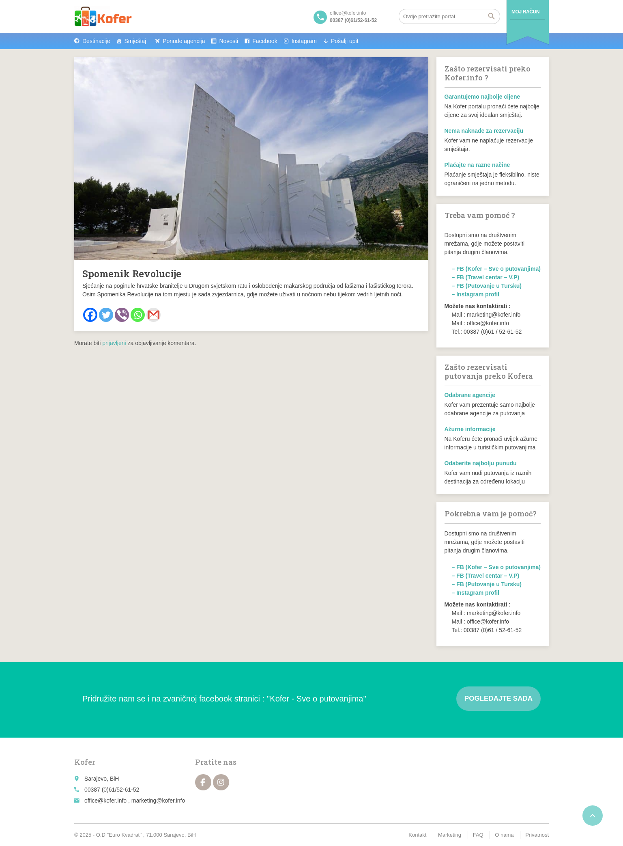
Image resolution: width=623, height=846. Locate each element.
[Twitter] (106, 315)
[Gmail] (153, 315)
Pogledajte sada (498, 698)
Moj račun (525, 12)
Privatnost (537, 835)
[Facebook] (90, 315)
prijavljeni (114, 343)
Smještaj (135, 41)
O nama (504, 835)
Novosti (228, 41)
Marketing (449, 835)
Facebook (264, 41)
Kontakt (417, 835)
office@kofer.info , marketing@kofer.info (134, 800)
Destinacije (96, 41)
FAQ (478, 835)
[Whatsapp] (138, 315)
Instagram (304, 41)
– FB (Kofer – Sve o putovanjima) (496, 268)
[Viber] (122, 315)
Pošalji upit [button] (345, 41)
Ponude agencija (184, 41)
